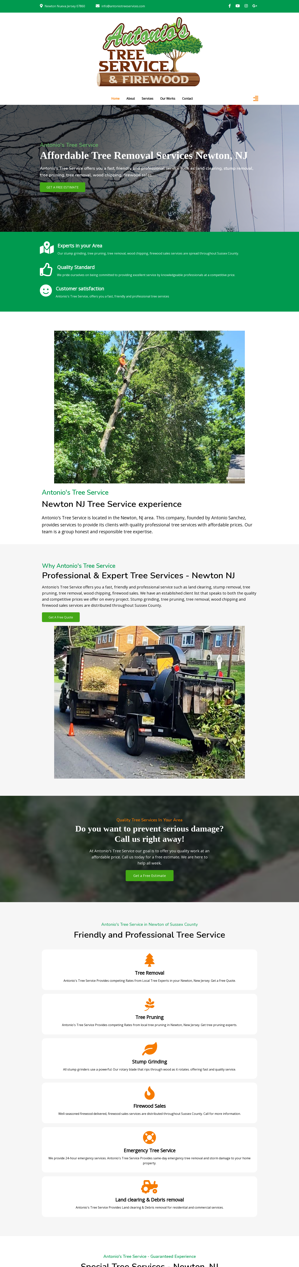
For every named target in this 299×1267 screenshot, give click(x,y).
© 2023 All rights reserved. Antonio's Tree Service (149, 1253)
